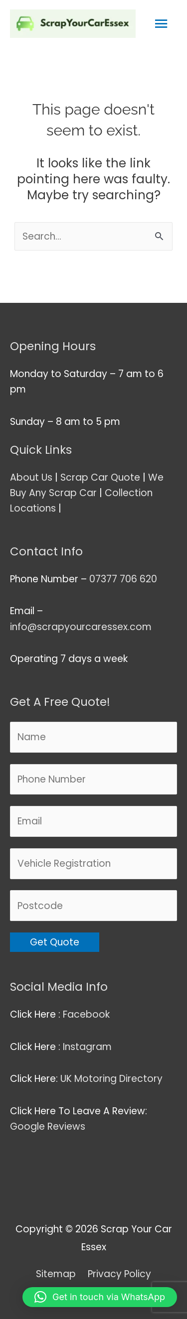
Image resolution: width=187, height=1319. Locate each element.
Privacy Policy (119, 1274)
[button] (99, 1297)
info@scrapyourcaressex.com (81, 627)
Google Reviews (49, 1126)
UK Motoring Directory (111, 1078)
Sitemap (56, 1274)
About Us (31, 477)
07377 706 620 (123, 579)
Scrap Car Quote (100, 477)
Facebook (87, 1014)
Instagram (88, 1047)
